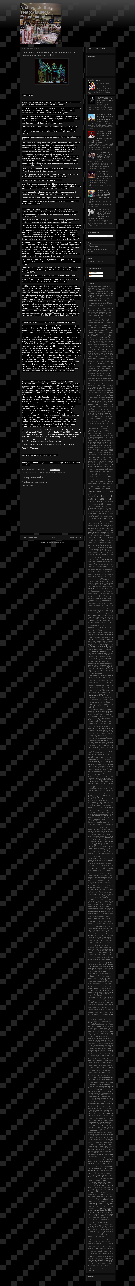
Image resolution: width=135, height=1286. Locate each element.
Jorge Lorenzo (109, 778)
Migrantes (99, 968)
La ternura (100, 837)
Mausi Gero (93, 961)
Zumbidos (90, 1270)
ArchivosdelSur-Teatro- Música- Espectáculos (36, 12)
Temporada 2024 (106, 1219)
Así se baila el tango (102, 380)
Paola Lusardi (107, 1045)
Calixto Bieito (93, 416)
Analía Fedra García (101, 353)
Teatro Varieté (101, 1214)
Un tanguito (101, 1233)
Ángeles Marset (109, 361)
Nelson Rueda (98, 999)
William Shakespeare (104, 1260)
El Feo (111, 579)
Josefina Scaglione (98, 790)
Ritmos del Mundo (93, 1093)
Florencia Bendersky (105, 675)
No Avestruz (103, 1007)
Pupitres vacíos (92, 1072)
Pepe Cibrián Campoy (107, 1053)
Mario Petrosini (98, 940)
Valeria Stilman (94, 1239)
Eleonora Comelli (92, 600)
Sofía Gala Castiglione (96, 1144)
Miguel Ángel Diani (93, 969)
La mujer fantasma (93, 827)
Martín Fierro (99, 947)
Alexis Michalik (95, 334)
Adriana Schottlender (101, 303)
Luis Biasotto (93, 897)
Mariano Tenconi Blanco (96, 935)
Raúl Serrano (104, 1079)
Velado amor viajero (93, 1243)
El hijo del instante (105, 583)
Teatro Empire (91, 1189)
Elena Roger (98, 598)
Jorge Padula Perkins (106, 780)
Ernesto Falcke (92, 615)
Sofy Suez (108, 1144)
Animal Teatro (103, 363)
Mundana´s (91, 985)
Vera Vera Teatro (106, 1243)
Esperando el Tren (93, 627)
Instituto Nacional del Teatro (103, 752)
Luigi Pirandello (108, 896)
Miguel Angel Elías (106, 969)
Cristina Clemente (94, 518)
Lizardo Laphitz (92, 865)
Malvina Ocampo (106, 906)
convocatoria (107, 506)
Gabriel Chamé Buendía (95, 689)
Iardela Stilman (94, 749)
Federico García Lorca (97, 646)
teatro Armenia (92, 1165)
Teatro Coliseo (101, 1172)
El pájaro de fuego (99, 588)
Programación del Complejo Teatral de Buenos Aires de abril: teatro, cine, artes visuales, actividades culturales (99, 195)
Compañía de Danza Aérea (95, 481)
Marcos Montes (93, 921)
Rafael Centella (92, 1075)
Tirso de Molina (92, 1224)
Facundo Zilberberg (106, 642)
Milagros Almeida (92, 975)
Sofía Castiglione (108, 1142)
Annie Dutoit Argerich (94, 366)
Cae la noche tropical (101, 413)
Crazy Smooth (93, 515)
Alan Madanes (109, 312)
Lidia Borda (102, 858)
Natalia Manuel (98, 995)
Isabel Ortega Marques (105, 759)
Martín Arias (91, 944)
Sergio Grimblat (92, 1130)
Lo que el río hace (95, 868)
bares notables (106, 390)
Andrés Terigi (99, 361)
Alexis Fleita (110, 332)
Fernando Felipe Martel (105, 656)
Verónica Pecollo (107, 1245)
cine (106, 464)
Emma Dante (103, 608)
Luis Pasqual (93, 899)
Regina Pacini (93, 1082)
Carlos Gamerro (107, 426)
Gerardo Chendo (100, 701)
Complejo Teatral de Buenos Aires (100, 497)
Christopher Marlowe (93, 463)
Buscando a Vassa (100, 411)
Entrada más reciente (29, 537)
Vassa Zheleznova (106, 1241)
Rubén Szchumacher (103, 1113)
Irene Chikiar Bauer (106, 756)
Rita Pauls (97, 1091)
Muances (103, 981)
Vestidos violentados (93, 1246)
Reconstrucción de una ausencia (98, 1081)
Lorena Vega (103, 875)
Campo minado (107, 418)
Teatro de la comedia (93, 1175)
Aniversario (108, 365)
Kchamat (90, 807)
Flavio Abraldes (98, 673)
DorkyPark (100, 550)
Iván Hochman (104, 761)
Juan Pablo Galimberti (105, 797)
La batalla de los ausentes (101, 809)
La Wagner (106, 839)
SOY (97, 1149)
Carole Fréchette (100, 432)
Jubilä (89, 800)
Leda (96, 851)
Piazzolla (90, 1058)
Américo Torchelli (104, 344)
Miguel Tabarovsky (105, 973)
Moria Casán (100, 980)
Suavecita (90, 1152)
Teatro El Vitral (107, 1187)
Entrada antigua (76, 537)
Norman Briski (98, 1012)
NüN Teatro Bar (101, 1016)
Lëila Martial (97, 853)
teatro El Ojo (110, 1184)
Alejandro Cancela (106, 322)
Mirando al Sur (94, 976)
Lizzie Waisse (102, 865)
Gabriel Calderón (106, 687)
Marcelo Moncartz (106, 918)
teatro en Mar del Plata (101, 1192)
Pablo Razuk (109, 1035)
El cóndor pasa (98, 573)
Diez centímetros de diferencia (105, 547)
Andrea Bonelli (106, 355)
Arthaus (109, 378)
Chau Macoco (32, 472)
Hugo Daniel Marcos (94, 745)
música (90, 990)
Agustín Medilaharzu (93, 307)
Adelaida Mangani (93, 300)
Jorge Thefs (99, 783)
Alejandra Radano (106, 320)
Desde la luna (107, 539)
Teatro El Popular (106, 1185)
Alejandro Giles (106, 327)
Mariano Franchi (93, 932)
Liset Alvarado (99, 863)
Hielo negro (103, 740)
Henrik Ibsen (91, 737)
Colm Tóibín (107, 476)
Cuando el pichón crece (99, 521)
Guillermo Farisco (106, 721)
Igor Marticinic (96, 751)
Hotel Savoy (98, 743)
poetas (91, 1062)
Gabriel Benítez (94, 687)
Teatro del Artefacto (95, 1178)
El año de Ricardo (101, 563)
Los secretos (105, 887)
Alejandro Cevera (106, 324)
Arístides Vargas (92, 377)
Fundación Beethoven (105, 684)
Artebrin (109, 377)
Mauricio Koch (101, 957)
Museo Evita (98, 986)
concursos (93, 504)
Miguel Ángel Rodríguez (94, 971)
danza (96, 537)
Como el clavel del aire (104, 479)
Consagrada (101, 504)
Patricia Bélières (109, 1046)
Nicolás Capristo (97, 1004)
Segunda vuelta (107, 1125)
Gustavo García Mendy (105, 723)
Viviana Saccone (102, 1256)
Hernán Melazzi (94, 740)
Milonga (101, 975)
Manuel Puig (99, 911)
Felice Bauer (108, 649)
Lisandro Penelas (100, 862)
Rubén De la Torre (100, 1111)
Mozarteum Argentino (93, 981)
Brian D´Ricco (107, 409)
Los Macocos (41, 472)
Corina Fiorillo (109, 513)
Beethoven (93, 395)
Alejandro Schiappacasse (96, 329)
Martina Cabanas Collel (105, 949)
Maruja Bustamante (105, 950)
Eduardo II (98, 557)
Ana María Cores (99, 349)
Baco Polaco (110, 385)
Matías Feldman (101, 954)
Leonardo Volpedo (106, 856)
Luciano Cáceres (93, 892)
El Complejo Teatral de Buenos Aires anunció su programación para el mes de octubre (105, 99)
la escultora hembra (99, 814)
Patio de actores (98, 1046)
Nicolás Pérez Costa (106, 1006)
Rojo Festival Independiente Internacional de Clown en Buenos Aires (100, 1103)
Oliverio (90, 1019)
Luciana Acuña (107, 891)
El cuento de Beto (98, 574)
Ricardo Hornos (100, 1089)
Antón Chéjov (107, 366)
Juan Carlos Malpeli (93, 793)
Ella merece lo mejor (105, 601)
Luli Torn (109, 899)
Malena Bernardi (93, 906)
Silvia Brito (105, 1137)
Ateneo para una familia (103, 382)
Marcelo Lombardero (105, 916)
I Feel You (110, 747)
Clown (89, 474)
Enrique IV (91, 613)
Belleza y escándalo (100, 399)
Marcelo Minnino (92, 918)
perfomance (93, 1057)
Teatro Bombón (98, 1166)
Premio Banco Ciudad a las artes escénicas (99, 1064)
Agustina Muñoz (92, 310)
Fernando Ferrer (93, 658)
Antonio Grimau (92, 370)
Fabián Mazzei (97, 641)
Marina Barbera (107, 937)
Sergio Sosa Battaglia (105, 1130)
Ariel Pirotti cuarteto (106, 375)
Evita (95, 639)
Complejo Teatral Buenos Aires (100, 492)
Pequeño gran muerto (107, 1055)
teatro (108, 1161)
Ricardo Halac (102, 1088)
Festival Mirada (102, 667)
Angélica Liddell (94, 363)
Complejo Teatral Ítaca (96, 501)
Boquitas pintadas (93, 404)
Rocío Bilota (91, 1098)
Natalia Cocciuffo (103, 994)
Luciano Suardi (92, 894)
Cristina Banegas (108, 516)
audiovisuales (107, 383)
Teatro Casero (99, 1170)
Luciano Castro (106, 892)
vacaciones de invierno (94, 1238)
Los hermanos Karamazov (102, 880)
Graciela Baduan (94, 709)
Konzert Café (102, 807)
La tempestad (91, 837)
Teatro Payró (102, 1203)
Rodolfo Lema (94, 1099)
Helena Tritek (108, 735)
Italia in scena (92, 761)
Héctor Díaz (110, 733)
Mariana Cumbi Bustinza (103, 930)
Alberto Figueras (92, 315)
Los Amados (98, 877)
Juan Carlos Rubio (106, 793)
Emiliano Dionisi (109, 607)
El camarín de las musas (102, 568)
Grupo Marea (98, 714)
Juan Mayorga (92, 797)
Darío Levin (97, 539)
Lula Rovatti (102, 899)
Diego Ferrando (97, 545)
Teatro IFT (103, 1194)
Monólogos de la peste (105, 978)
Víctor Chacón (92, 1248)
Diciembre (104, 544)
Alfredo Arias (98, 337)
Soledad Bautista (92, 1146)
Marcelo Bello (107, 915)
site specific (99, 1142)
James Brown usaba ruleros (97, 764)
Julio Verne (97, 805)
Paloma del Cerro (97, 1045)
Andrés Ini (108, 360)
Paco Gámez (98, 1040)
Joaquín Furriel (92, 773)
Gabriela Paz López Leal (94, 694)
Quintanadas (107, 1074)
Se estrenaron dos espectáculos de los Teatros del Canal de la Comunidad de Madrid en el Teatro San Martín (104, 175)
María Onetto (98, 927)
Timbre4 (109, 1222)
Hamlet (96, 728)
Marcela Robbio (109, 913)
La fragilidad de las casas (101, 817)
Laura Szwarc (109, 848)
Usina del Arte (99, 1236)
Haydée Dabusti (101, 733)
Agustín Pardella (106, 307)
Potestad (108, 1062)
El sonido (103, 593)
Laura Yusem (93, 850)
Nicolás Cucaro (107, 1004)
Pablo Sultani (91, 1038)
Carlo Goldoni (93, 425)
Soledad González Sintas (106, 1146)
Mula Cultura (108, 983)
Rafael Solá (103, 1075)
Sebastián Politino (108, 1123)
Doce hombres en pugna (96, 549)
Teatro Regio (92, 1210)
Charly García (92, 459)
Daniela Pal (104, 535)
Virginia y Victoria (108, 1253)
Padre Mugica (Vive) (105, 1041)
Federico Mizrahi (101, 648)
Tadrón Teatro (93, 1156)
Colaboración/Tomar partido (95, 476)
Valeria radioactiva (108, 1238)
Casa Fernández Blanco (96, 437)
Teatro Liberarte (109, 1196)
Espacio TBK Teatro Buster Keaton (104, 624)
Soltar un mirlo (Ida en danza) (97, 1147)
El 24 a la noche (94, 561)
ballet (104, 387)
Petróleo (101, 1057)
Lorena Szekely (92, 875)
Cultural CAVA (109, 528)
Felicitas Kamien (106, 651)
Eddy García (108, 550)
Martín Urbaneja (92, 949)
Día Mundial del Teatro (105, 542)
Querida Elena (105, 1072)
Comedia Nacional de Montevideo (97, 478)
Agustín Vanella (105, 308)
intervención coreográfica (95, 754)
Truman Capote (105, 1229)
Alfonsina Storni (103, 336)
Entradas (93, 273)
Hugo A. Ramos (107, 743)
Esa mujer (102, 615)
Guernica (90, 716)
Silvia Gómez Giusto (100, 1139)
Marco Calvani (106, 920)
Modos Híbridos (92, 978)
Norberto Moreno (102, 1011)
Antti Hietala (97, 371)
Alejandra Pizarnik (93, 320)
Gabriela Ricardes (94, 696)
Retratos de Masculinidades (95, 1086)
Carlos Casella (103, 425)
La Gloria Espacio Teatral (102, 819)
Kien (96, 807)
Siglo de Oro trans (95, 1137)
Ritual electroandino (106, 1093)
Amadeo (90, 343)
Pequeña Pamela (94, 1055)
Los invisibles (99, 882)
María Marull (103, 925)
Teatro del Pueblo (108, 1178)
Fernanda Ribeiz (92, 656)
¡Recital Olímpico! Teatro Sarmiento (97, 286)
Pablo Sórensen (107, 1036)
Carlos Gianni (92, 428)
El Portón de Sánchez (99, 590)
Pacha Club (102, 1038)
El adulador (104, 561)
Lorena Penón (107, 873)
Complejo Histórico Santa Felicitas (99, 488)
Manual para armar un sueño (97, 909)
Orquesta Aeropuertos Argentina (98, 1024)
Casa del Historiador (108, 435)
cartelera (109, 433)
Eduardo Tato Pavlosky (106, 559)
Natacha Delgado (92, 994)
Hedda (91, 735)
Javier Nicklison (99, 766)
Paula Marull (97, 1050)
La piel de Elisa (97, 832)
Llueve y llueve (100, 867)
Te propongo (99, 1161)
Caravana (90, 423)
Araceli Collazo (107, 371)
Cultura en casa (101, 527)
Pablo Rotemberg (95, 1036)
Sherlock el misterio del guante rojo (99, 1134)
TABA (100, 1154)
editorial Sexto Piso (93, 552)
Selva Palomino (102, 1127)
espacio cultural (95, 620)
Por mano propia (99, 1062)
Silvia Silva (110, 1139)
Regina (111, 1081)
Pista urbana (91, 1060)
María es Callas (103, 923)
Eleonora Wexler (92, 601)
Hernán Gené (109, 738)
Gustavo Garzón (92, 725)
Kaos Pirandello (107, 805)
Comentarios (94, 276)
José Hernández (94, 785)
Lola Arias (101, 872)
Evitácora (101, 639)
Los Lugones (108, 882)
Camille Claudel (97, 418)
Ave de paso (101, 385)
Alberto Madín (103, 317)
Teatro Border (109, 1166)
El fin (91, 581)
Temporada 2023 (92, 1219)
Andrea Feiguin (103, 356)
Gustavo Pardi (92, 726)
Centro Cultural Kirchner (95, 449)
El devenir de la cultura (102, 576)
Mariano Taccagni (106, 933)
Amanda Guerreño (92, 344)
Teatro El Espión (102, 1182)
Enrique (95, 612)
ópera (89, 1021)
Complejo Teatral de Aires (101, 494)
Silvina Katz (93, 1141)
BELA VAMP (102, 395)
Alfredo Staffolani (106, 339)
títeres (96, 1226)
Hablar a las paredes (104, 726)
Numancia (105, 1014)
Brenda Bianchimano (102, 408)
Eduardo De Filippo (100, 554)
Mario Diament (102, 939)
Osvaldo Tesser (103, 1029)
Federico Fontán (109, 644)
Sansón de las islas (94, 1120)
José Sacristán (104, 788)
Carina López (98, 423)
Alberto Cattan (94, 313)
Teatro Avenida (103, 1165)
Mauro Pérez (109, 959)
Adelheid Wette (106, 300)
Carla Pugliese (109, 423)
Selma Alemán (91, 1127)
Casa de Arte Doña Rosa (94, 435)
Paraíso (90, 1046)
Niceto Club (106, 1002)
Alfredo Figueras (108, 337)
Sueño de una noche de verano (103, 1152)
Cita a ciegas (109, 466)
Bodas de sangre (106, 402)
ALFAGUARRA (92, 336)
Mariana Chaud (50, 472)
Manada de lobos (93, 908)
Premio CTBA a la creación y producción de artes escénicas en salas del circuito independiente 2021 (100, 1067)
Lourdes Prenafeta (102, 889)
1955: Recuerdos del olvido (101, 291)
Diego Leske (108, 545)
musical (100, 990)
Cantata (102, 420)
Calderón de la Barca (107, 414)
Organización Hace (106, 1021)
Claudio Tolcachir (106, 471)
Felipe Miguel (103, 653)
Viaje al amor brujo (106, 1246)
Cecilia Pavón (91, 442)
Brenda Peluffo (98, 409)
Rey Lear (108, 1086)
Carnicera (90, 432)
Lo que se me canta (108, 870)
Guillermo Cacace (106, 720)
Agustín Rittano (92, 308)
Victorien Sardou (109, 1250)
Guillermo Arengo (93, 720)
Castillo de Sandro (93, 440)
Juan (107, 790)
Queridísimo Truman (94, 1074)
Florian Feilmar (109, 679)
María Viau (108, 926)
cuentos (105, 525)
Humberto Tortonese (94, 747)
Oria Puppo (91, 1023)
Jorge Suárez (104, 781)
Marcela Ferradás (98, 913)
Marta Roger (108, 942)
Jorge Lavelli (100, 778)
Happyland (102, 730)
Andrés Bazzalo (99, 360)
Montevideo (91, 980)
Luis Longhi (102, 897)
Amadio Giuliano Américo (104, 342)
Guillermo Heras (92, 723)
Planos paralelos (102, 1060)
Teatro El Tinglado (94, 1187)
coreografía (100, 513)
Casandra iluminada (105, 438)
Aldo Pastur (98, 319)
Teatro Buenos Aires (95, 1168)
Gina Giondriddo (107, 702)
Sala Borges (105, 1115)
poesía (111, 1060)
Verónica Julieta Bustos (94, 1245)
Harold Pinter (107, 732)
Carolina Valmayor (99, 433)
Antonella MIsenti (92, 368)
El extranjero (104, 579)
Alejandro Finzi (106, 325)
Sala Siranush (103, 1117)
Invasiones (96, 756)
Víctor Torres (103, 1248)
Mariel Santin (98, 937)
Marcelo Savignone (93, 920)
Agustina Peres (102, 310)
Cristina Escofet (106, 518)
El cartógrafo (106, 569)
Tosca (109, 1227)
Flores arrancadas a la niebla (95, 679)
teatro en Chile (102, 1191)
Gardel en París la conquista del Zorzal (99, 697)
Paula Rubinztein (108, 1050)
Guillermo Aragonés (104, 718)
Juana (99, 799)
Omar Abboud (107, 1019)
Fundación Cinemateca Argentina (96, 685)
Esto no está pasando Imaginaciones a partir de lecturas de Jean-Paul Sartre (100, 632)
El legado (97, 586)
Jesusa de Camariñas (101, 769)
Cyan (91, 530)
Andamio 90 (97, 354)
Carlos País (108, 430)
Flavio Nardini (109, 673)
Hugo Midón (107, 745)
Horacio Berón (94, 742)
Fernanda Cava (106, 654)
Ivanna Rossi (98, 762)
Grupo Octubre (107, 714)
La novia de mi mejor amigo (102, 829)
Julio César (97, 804)
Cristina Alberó (98, 516)
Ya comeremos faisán (104, 1263)
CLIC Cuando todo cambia (104, 473)
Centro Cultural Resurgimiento (103, 452)
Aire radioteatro (100, 312)
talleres (95, 1158)
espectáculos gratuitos (105, 625)
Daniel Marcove (94, 535)
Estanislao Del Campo (99, 630)
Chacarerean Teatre (93, 457)
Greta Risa (91, 711)
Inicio (53, 537)
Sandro (109, 1118)
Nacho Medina (98, 992)
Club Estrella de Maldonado (103, 474)
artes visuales (101, 378)
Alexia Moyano (100, 332)
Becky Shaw (110, 394)
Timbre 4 (102, 1222)
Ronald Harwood (92, 1110)
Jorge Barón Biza (93, 776)
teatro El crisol (107, 1180)
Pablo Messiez (99, 1035)
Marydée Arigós (92, 952)
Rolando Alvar (92, 1106)
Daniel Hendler (98, 533)
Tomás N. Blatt (100, 1227)
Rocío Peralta (100, 1098)
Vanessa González (93, 1241)
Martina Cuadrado (92, 950)
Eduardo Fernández (100, 556)
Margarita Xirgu (92, 923)
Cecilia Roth (100, 442)
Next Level (97, 1002)
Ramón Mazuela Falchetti (105, 1077)
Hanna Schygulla (106, 728)
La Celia (102, 812)
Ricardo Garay (92, 1088)
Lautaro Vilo (102, 850)
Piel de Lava (98, 1058)
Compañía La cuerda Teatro (105, 483)
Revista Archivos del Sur (96, 261)
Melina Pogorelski (99, 964)
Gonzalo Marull (98, 707)
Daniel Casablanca (100, 532)
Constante (108, 504)
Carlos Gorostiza (103, 428)
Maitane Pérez (99, 904)
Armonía (102, 377)
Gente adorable (102, 699)
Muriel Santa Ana (100, 985)
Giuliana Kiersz (92, 704)
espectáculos (93, 625)
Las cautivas (98, 843)
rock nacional (109, 1098)
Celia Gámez (109, 442)
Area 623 (105, 373)
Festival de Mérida (92, 660)
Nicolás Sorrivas (92, 1007)
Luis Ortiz (110, 897)
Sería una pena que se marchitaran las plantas (100, 1132)
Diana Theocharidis (93, 544)
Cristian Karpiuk (103, 515)
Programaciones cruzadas (99, 1069)
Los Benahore (105, 878)
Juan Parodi (91, 798)
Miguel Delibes (107, 971)
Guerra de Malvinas (101, 716)
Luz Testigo (91, 901)
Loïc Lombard (93, 872)
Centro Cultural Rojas (94, 454)
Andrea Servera (103, 358)
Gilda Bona (97, 702)
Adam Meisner (107, 298)
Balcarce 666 (95, 387)
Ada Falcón (98, 298)
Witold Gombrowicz (94, 1262)
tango (101, 1158)
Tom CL (104, 1226)
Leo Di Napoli (105, 853)
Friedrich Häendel (92, 684)
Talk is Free (103, 1156)
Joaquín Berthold (97, 771)
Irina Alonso (91, 757)
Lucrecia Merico (97, 896)
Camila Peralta (103, 416)
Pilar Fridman (107, 1058)
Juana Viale (107, 799)
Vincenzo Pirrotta (102, 1251)
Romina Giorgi (102, 1106)
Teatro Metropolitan (103, 1198)
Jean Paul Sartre (100, 768)
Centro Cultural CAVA (96, 444)
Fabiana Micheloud (108, 641)
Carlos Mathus (98, 430)
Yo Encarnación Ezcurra (105, 1265)
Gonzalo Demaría (100, 706)
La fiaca (90, 815)
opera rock (96, 1021)
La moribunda (107, 826)
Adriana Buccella (102, 302)
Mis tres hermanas (106, 976)
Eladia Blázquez (100, 596)
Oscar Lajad (110, 1026)
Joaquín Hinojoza (106, 773)
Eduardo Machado (108, 557)
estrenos (102, 634)
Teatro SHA (109, 1212)
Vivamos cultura (109, 1255)
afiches (95, 305)
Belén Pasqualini (98, 397)
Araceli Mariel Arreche (94, 373)
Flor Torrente (93, 675)
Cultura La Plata (99, 528)
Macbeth (106, 901)
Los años (106, 877)
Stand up (103, 1149)
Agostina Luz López (105, 305)
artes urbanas (91, 378)
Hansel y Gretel (92, 730)
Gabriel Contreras (108, 689)
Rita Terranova (107, 1091)
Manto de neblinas (106, 908)
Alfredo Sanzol (94, 339)
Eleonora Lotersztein (105, 600)
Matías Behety (103, 952)
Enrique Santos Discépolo (104, 613)
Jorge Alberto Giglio (105, 774)
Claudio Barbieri (98, 469)
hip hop (111, 740)
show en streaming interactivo (105, 1135)
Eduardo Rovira (94, 559)
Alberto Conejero (106, 313)
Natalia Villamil (108, 995)
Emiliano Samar (94, 608)
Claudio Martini (94, 471)
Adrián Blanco (91, 302)
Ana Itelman (104, 348)
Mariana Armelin (102, 928)
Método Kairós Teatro (100, 966)
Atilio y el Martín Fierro (94, 383)
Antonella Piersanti (106, 368)
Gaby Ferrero (107, 695)
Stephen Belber (98, 1151)
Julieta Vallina (103, 802)
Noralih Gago (91, 1011)
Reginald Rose (103, 1082)
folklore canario (94, 680)
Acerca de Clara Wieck (100, 297)
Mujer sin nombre (98, 983)
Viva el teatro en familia (96, 1255)
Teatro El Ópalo (94, 1185)
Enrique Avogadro (105, 612)
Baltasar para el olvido (94, 390)
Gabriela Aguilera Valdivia (104, 692)
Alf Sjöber (107, 334)
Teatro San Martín (60, 472)
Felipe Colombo (92, 653)
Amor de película (99, 346)
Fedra (95, 649)
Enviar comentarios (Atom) (56, 542)
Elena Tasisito (107, 598)
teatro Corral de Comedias (104, 1173)
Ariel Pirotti (96, 375)
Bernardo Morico (102, 401)
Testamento (103, 1221)
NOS (106, 1012)
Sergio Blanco (106, 1129)
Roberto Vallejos (107, 1096)
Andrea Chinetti (92, 356)
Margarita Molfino (106, 921)
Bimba (98, 402)
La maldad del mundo (98, 824)
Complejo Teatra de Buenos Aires (99, 490)
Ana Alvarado (109, 346)
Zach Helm (110, 1267)
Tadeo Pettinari (108, 1154)
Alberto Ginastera (106, 315)
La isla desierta (105, 822)
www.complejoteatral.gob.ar (47, 455)
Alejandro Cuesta (93, 325)
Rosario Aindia (103, 1110)
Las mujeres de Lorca (101, 846)
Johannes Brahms (93, 774)
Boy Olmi (92, 408)
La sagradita (106, 834)
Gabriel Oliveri (109, 690)
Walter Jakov (107, 1258)
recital (111, 1079)
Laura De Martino (99, 848)
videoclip (92, 1251)
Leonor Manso (92, 858)
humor (103, 747)
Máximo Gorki (102, 961)
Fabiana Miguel (94, 642)
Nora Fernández (107, 1009)
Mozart (109, 980)
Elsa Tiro (101, 603)
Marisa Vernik (109, 940)
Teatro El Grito (100, 1184)
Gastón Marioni (92, 699)
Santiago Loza (98, 1122)
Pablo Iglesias (101, 1033)
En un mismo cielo (103, 610)
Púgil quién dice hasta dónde (103, 1070)
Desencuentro (91, 540)
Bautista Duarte (100, 394)
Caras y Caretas (106, 421)
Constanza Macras (94, 506)
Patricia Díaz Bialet (95, 1048)
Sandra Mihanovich (100, 1118)
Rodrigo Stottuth (93, 1101)
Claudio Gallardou (108, 469)
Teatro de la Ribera (94, 1177)
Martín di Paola (99, 945)
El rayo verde (106, 591)
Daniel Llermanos (108, 533)
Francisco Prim (99, 682)
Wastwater (91, 1260)
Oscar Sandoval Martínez (106, 1028)
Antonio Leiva (103, 370)
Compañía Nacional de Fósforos (100, 485)
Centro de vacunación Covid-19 (102, 456)
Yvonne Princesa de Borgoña (96, 1267)
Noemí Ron (97, 1009)
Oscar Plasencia (94, 1028)
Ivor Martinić (108, 762)
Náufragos (93, 997)
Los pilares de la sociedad (102, 885)
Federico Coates (98, 644)
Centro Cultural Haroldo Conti (103, 447)
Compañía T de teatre (94, 486)
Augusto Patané (92, 385)
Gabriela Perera (107, 694)
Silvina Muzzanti (103, 1141)
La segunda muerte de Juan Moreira (102, 836)
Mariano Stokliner (93, 933)
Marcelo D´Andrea (93, 916)
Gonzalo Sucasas (108, 707)
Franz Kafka (108, 682)
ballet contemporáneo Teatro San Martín (100, 388)
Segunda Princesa (95, 1125)
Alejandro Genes (93, 327)
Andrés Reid (91, 361)
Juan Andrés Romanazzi (104, 792)
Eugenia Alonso (97, 636)
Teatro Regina (107, 1208)
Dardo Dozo (104, 537)
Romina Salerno (98, 1108)
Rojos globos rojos (105, 1105)
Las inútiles (100, 844)
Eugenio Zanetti (103, 637)
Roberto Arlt (103, 1094)
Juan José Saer (106, 795)
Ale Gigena (108, 319)
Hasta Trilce (91, 733)
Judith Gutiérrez (98, 800)
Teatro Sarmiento (97, 1212)
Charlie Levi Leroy (106, 457)
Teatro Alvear (107, 1163)
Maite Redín (108, 904)
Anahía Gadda (102, 351)
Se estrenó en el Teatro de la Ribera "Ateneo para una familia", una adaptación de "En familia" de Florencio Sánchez (105, 118)
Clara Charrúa (102, 468)
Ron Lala (108, 1108)
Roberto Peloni (97, 1096)
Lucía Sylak (98, 891)
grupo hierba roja (101, 713)
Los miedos (101, 884)
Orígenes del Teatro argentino (105, 1023)
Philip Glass (108, 1057)
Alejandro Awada (92, 322)
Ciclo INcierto (104, 463)
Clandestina (93, 468)
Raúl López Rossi (94, 1079)
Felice (101, 649)
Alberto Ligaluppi (93, 317)
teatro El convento (95, 1180)
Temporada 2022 (106, 1217)
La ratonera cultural (108, 832)
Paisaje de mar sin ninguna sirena (97, 1043)
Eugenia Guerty (92, 637)
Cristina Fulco (91, 520)
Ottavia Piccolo (102, 1031)
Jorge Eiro (104, 776)
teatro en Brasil (102, 1189)
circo (102, 466)
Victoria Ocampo (98, 1250)
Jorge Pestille (94, 781)
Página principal (93, 246)
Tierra (96, 1222)
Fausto (90, 644)
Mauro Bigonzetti (99, 959)
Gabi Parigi (110, 685)
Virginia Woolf (98, 1253)
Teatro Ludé (93, 1198)
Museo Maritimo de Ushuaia (103, 988)
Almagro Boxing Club (105, 341)
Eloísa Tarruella (92, 603)
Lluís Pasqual (109, 867)
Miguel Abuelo (107, 968)
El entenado (106, 578)
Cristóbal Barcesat (102, 520)
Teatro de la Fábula (106, 1175)
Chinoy (97, 461)
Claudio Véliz (91, 473)
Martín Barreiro (102, 944)
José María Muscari (101, 787)
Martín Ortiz (108, 947)
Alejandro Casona (93, 324)
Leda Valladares (104, 851)
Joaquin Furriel (107, 771)
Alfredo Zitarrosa (93, 341)
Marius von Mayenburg (96, 942)
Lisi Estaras (108, 863)
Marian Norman (92, 928)
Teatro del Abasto (108, 1177)
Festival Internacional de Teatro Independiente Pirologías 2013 (100, 663)
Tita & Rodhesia (103, 1224)
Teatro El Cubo (92, 1182)
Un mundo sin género (103, 1231)
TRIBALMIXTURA (93, 1229)
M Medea (98, 901)
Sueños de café (92, 1154)
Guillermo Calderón (93, 721)
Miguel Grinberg (92, 973)
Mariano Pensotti (106, 932)
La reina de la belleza (95, 834)
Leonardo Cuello (105, 855)
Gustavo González (106, 725)
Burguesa (90, 411)
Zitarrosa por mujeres (95, 1268)
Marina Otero (91, 938)
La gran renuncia (103, 821)
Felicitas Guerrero (93, 651)
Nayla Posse (102, 997)
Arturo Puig (91, 380)
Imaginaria (105, 751)
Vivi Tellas (92, 1256)
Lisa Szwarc (102, 860)
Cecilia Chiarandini (106, 440)
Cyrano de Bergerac (101, 530)
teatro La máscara (98, 1196)
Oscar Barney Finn (98, 1026)
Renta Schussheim (105, 1084)
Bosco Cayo (110, 406)
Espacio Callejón (107, 619)
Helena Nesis (98, 735)
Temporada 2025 (92, 1221)
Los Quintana (96, 887)
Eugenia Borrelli (107, 636)
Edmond (103, 552)
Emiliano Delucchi (98, 607)
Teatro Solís (93, 1214)
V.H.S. (109, 1236)
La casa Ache (105, 810)
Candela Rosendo (92, 420)
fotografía (103, 680)
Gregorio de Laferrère (105, 709)
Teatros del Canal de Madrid (104, 1216)
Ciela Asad (99, 464)
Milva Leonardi (109, 975)
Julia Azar (108, 800)
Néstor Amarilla (102, 1000)
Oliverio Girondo (98, 1019)
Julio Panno (106, 804)
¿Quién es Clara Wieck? (96, 290)
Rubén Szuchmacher (94, 1115)
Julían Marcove (92, 802)
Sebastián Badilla (97, 1123)
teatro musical (101, 1201)
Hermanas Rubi (102, 737)
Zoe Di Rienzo (107, 1268)
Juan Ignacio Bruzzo (93, 795)
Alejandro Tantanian (99, 330)
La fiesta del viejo (100, 815)
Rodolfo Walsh (106, 1100)
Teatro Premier (100, 1206)
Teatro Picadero (102, 1205)
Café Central (96, 414)
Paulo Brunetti (96, 1052)
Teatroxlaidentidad (95, 1217)
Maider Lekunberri (101, 902)
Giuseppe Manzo (103, 704)
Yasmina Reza (92, 1265)
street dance (108, 1151)
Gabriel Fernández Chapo (96, 690)
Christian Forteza (106, 461)
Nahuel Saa (107, 992)
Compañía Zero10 (106, 486)
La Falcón (108, 814)
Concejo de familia (108, 503)
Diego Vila (91, 547)
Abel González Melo (97, 295)
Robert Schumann (92, 1094)
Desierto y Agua (101, 540)
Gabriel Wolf (93, 692)
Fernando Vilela (106, 658)
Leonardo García (92, 856)
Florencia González (93, 677)
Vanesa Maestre (106, 1239)
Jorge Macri (93, 779)
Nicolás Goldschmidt (93, 1006)
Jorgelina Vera (109, 783)
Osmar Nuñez (93, 1029)
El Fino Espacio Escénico (102, 581)
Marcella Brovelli (95, 915)
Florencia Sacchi (106, 677)
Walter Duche (98, 1258)
